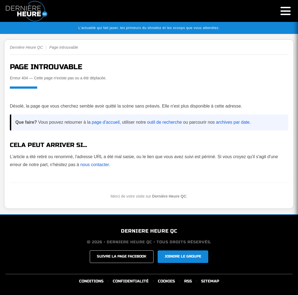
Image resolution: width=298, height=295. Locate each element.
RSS (188, 281)
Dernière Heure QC (26, 47)
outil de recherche (164, 122)
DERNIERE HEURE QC (149, 231)
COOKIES (166, 281)
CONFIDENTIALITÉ (131, 281)
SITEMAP (210, 281)
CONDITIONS (91, 281)
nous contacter (94, 164)
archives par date (233, 122)
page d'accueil (106, 122)
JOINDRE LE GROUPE (183, 256)
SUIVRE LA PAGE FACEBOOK (121, 256)
